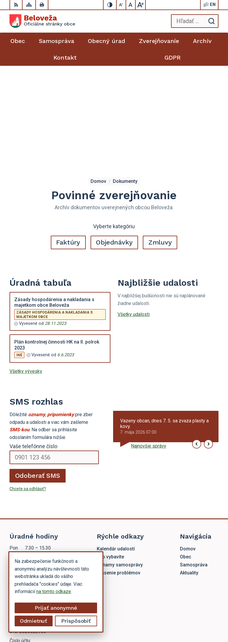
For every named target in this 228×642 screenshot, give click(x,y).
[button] (196, 337)
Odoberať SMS (37, 369)
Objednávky (114, 135)
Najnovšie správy (148, 339)
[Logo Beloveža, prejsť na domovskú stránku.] (42, 21)
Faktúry (68, 135)
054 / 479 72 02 (26, 543)
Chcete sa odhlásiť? (28, 382)
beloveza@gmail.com (32, 549)
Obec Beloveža (202, 619)
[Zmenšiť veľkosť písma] (121, 4)
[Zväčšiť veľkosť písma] (140, 4)
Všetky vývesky (26, 264)
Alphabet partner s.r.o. (196, 611)
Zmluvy (160, 135)
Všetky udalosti (134, 207)
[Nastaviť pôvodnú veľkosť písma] (131, 4)
